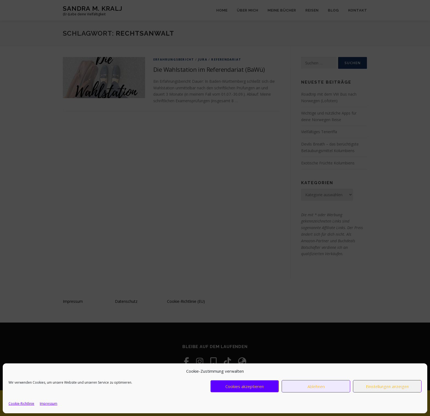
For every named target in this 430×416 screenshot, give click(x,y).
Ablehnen (316, 386)
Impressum (48, 403)
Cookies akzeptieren (244, 386)
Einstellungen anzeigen (387, 386)
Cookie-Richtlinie (21, 403)
